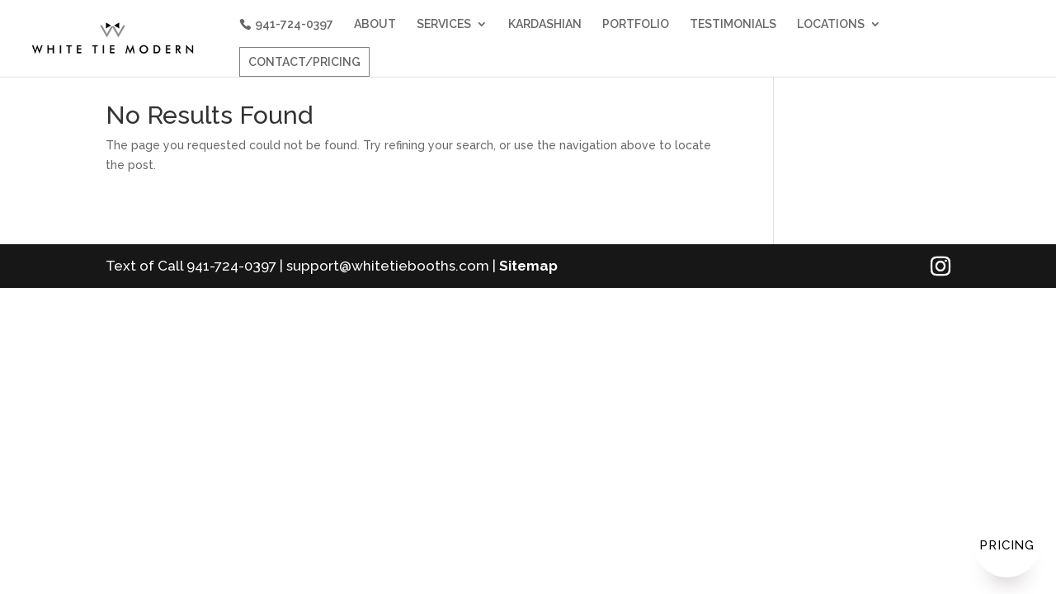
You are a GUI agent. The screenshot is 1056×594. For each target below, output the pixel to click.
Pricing (1007, 545)
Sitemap (528, 265)
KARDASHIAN (545, 24)
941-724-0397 (294, 24)
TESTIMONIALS (733, 24)
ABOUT (375, 24)
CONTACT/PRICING (304, 61)
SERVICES (444, 24)
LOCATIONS (831, 24)
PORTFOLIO (635, 24)
